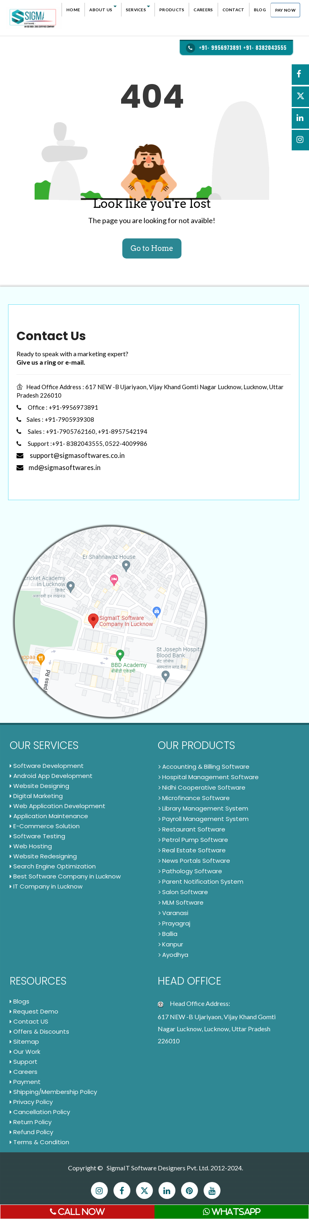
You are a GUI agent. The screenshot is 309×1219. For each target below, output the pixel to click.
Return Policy (31, 1122)
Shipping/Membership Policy (53, 1092)
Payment (25, 1081)
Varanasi (173, 913)
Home (73, 9)
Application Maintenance (49, 816)
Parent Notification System (201, 881)
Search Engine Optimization (53, 866)
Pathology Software (190, 871)
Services (138, 9)
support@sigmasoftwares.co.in (70, 455)
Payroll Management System (204, 819)
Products (171, 9)
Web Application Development (57, 806)
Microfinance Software (194, 798)
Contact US (29, 1021)
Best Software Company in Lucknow (65, 876)
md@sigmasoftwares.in (58, 467)
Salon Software (183, 892)
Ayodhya (173, 954)
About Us (102, 9)
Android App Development (51, 776)
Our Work (25, 1051)
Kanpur (171, 944)
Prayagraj (174, 923)
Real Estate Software (192, 850)
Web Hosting (31, 846)
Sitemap (24, 1041)
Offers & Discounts (39, 1031)
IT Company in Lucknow (46, 886)
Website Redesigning (43, 856)
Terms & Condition (39, 1142)
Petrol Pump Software (193, 839)
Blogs (19, 1001)
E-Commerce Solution (45, 826)
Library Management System (203, 808)
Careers (203, 9)
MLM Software (181, 902)
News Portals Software (194, 860)
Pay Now (285, 10)
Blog (260, 9)
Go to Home (151, 248)
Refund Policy (31, 1132)
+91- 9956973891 (220, 47)
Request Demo (34, 1011)
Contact (233, 9)
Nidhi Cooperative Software (202, 787)
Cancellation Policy (40, 1112)
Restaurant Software (192, 829)
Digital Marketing (36, 796)
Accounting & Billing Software (204, 766)
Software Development (47, 765)
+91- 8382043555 (265, 47)
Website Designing (39, 786)
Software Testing (37, 836)
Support (23, 1061)
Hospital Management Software (209, 777)
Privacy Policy (31, 1102)
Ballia (168, 934)
